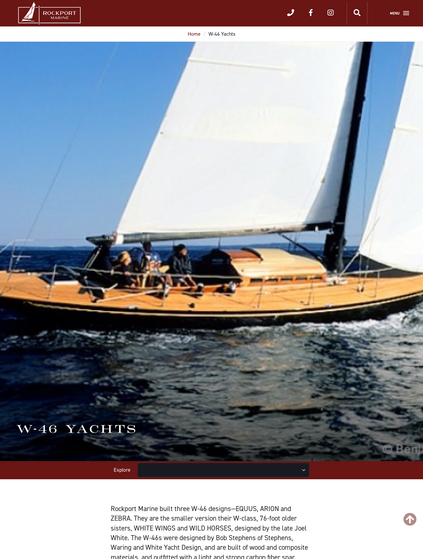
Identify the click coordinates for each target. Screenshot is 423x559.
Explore (122, 469)
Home (194, 33)
